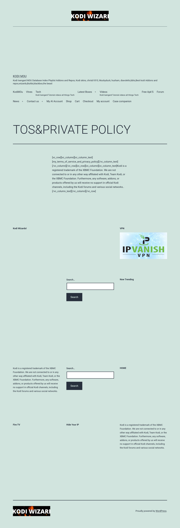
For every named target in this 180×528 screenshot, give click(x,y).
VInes (29, 91)
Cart (77, 101)
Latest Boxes (85, 91)
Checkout (88, 101)
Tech (55, 93)
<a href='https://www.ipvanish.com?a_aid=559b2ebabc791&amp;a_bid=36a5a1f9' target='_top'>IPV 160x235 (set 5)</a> (76, 443)
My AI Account (55, 101)
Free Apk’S (148, 91)
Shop (69, 101)
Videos (119, 93)
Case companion (122, 101)
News (16, 101)
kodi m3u (19, 76)
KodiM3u (18, 91)
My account (103, 101)
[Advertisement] (90, 50)
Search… (70, 279)
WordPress (161, 511)
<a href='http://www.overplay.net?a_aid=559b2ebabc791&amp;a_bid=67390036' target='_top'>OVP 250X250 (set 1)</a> (81, 474)
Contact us (33, 101)
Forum (160, 91)
